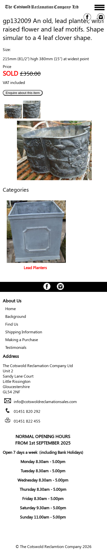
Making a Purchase (21, 339)
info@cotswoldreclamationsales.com (45, 401)
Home (10, 308)
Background (15, 316)
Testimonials (15, 347)
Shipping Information (23, 331)
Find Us (11, 324)
